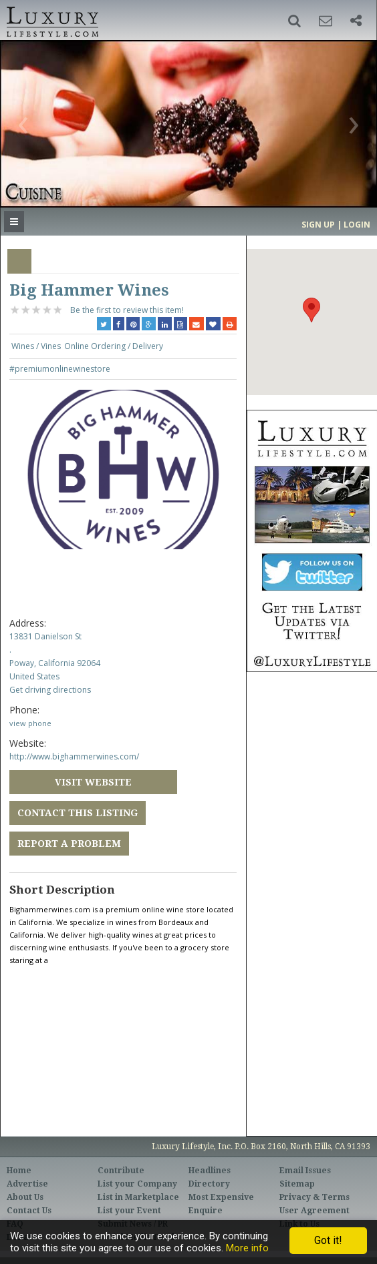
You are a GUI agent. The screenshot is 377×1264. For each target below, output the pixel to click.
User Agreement (314, 1210)
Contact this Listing (77, 813)
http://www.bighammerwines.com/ (74, 756)
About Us (25, 1197)
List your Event (129, 1210)
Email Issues (305, 1170)
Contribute (121, 1170)
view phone (30, 723)
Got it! (328, 1240)
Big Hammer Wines (89, 290)
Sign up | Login (335, 224)
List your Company (137, 1184)
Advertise (27, 1184)
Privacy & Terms (314, 1197)
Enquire (205, 1210)
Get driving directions (50, 689)
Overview (19, 261)
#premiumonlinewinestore (59, 368)
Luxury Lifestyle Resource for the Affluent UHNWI (51, 20)
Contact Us (29, 1210)
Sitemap (297, 1184)
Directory (209, 1184)
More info (247, 1248)
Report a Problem (69, 843)
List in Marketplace (138, 1197)
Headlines (209, 1170)
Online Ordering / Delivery (113, 346)
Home (19, 1170)
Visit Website (93, 782)
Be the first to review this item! (127, 310)
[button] (294, 20)
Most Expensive (221, 1197)
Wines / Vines (36, 346)
